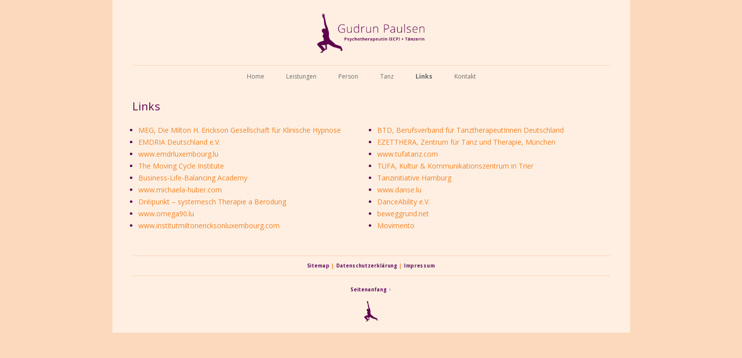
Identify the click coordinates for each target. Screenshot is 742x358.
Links (424, 76)
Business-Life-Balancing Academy (192, 177)
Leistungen (301, 76)
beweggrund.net (403, 213)
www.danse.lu (399, 189)
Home (255, 76)
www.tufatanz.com (407, 154)
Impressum (419, 266)
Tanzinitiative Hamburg (414, 177)
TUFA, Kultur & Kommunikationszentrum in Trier (455, 166)
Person (348, 76)
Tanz (387, 76)
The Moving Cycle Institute (181, 166)
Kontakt (465, 76)
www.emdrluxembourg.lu (178, 154)
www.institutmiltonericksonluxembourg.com (209, 225)
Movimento (396, 225)
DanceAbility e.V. (403, 201)
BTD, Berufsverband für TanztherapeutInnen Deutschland (470, 130)
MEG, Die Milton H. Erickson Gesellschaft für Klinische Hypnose (239, 130)
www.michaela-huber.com (180, 189)
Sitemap (318, 266)
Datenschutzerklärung (367, 266)
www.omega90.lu (166, 213)
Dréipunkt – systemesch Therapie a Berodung (212, 201)
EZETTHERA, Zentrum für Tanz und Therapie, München (466, 142)
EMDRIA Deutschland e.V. (179, 142)
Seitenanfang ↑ (371, 289)
